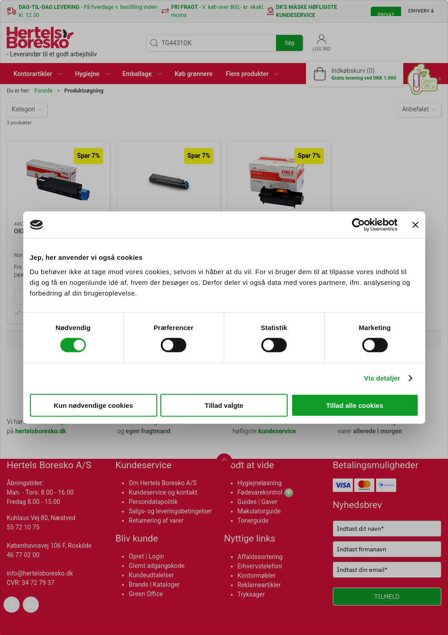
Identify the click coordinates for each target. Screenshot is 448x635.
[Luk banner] (415, 225)
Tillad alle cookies (354, 405)
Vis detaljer (382, 378)
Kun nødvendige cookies (93, 405)
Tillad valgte (224, 405)
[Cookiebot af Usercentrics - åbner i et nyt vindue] (358, 225)
